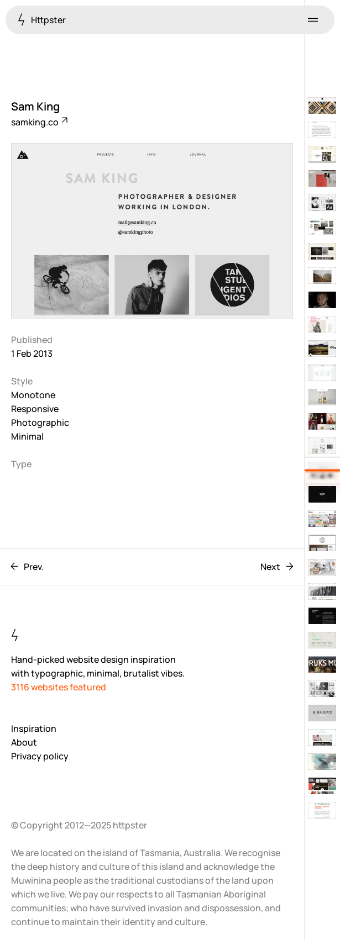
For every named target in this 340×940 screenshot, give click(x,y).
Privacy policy (40, 756)
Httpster (42, 19)
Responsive (35, 409)
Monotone (33, 395)
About (24, 742)
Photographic (40, 422)
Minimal (27, 436)
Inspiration (33, 728)
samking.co (38, 122)
